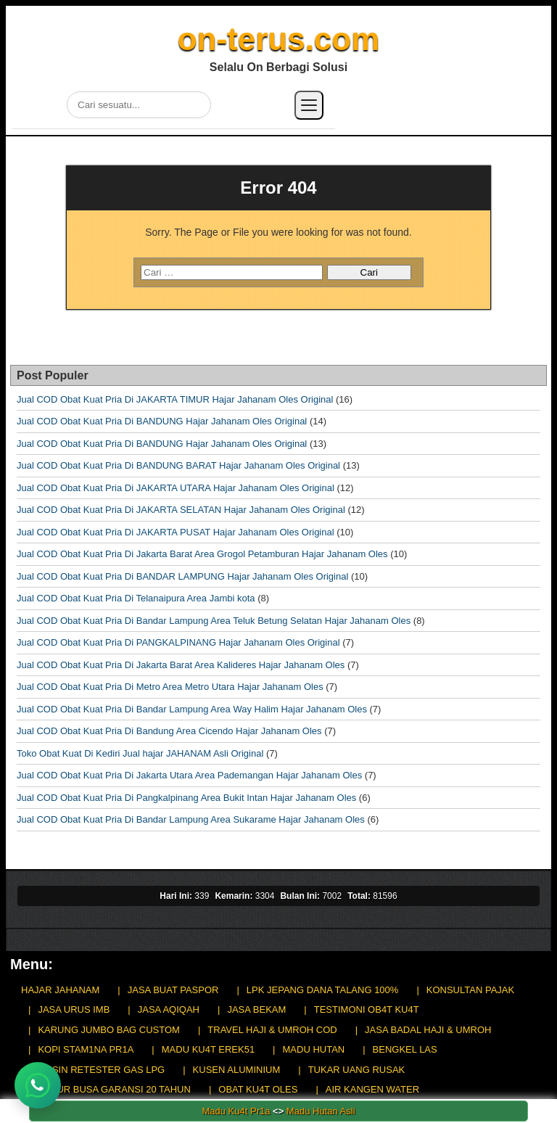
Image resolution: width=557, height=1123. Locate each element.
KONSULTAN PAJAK (470, 989)
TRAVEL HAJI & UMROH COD (272, 1029)
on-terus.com (279, 39)
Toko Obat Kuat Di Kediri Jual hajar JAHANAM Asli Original (140, 753)
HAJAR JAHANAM (60, 989)
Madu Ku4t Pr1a (236, 1111)
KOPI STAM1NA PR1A (85, 1049)
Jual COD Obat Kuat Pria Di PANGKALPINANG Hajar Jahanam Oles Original (178, 642)
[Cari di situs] (139, 104)
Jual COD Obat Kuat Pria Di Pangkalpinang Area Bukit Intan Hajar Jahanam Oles (186, 797)
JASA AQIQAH (168, 1009)
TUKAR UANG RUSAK (356, 1069)
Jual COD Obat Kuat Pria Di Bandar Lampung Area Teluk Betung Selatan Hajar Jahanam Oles (213, 620)
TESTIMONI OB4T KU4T (366, 1009)
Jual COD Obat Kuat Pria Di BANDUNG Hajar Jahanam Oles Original (162, 421)
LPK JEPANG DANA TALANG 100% (323, 989)
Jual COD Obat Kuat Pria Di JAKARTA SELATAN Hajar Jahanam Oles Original (181, 509)
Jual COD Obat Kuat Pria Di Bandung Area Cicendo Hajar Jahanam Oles (169, 730)
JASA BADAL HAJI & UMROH (428, 1029)
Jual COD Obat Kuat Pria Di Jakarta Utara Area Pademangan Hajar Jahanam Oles (189, 775)
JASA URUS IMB (74, 1009)
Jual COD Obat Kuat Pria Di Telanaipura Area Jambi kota (136, 598)
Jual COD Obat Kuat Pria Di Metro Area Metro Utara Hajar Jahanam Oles (170, 686)
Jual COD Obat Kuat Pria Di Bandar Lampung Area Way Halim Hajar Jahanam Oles (192, 709)
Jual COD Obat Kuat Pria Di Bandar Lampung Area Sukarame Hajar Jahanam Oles (191, 819)
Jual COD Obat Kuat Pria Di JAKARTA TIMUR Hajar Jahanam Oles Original (175, 399)
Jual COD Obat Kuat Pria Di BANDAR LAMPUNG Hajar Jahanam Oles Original (182, 576)
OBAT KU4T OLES (257, 1089)
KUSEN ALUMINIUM (237, 1069)
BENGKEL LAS (405, 1049)
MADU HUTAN (314, 1049)
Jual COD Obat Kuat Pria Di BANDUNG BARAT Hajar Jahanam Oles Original (178, 465)
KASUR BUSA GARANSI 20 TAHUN (114, 1089)
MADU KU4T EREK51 (208, 1049)
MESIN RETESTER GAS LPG (101, 1069)
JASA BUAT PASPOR (173, 989)
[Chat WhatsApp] (38, 1085)
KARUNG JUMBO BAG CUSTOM (109, 1029)
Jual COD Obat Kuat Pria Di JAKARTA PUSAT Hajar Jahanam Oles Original (175, 532)
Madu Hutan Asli (320, 1111)
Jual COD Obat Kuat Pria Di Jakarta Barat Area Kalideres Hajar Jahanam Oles (180, 664)
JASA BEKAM (256, 1009)
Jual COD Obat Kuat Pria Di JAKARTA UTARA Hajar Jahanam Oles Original (175, 487)
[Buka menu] (308, 105)
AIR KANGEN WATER (372, 1089)
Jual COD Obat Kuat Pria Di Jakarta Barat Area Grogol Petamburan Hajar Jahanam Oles (202, 553)
